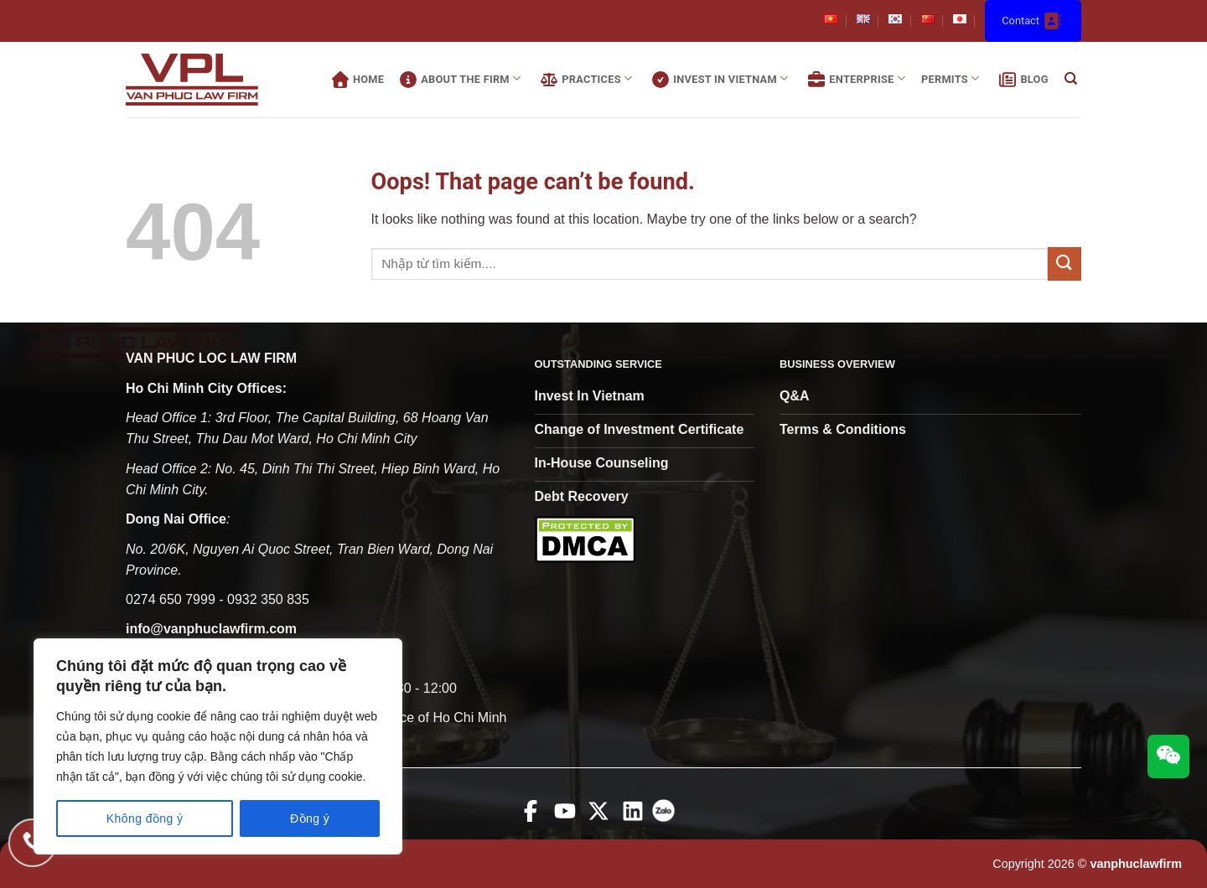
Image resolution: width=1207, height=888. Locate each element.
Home (356, 79)
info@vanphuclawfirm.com (211, 629)
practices (584, 79)
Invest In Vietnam (718, 79)
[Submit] (1064, 263)
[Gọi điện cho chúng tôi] (31, 843)
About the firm (458, 79)
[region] (218, 746)
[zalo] (667, 822)
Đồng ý (309, 818)
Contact (1033, 21)
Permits (950, 79)
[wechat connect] (1168, 756)
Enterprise (854, 79)
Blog (1021, 79)
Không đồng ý (145, 818)
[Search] (1070, 80)
